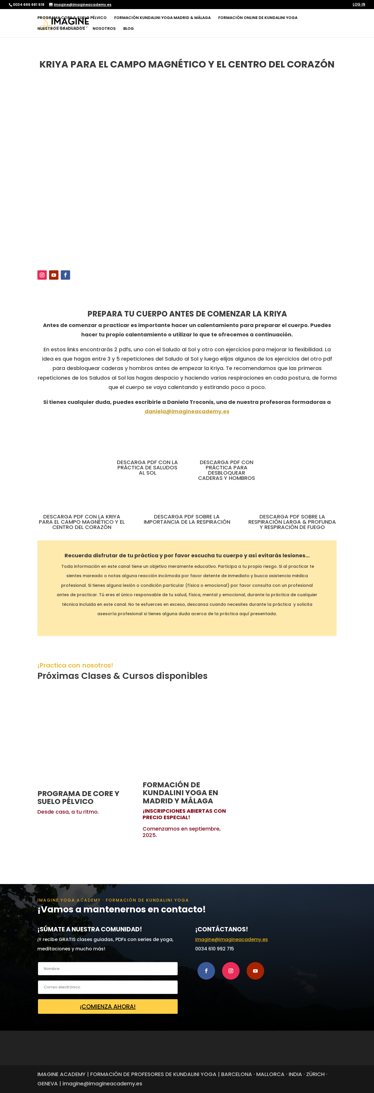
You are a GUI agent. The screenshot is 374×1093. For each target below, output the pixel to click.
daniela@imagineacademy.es (187, 411)
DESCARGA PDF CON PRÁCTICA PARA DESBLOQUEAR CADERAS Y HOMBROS (226, 470)
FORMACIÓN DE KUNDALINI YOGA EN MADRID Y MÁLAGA (180, 793)
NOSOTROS (104, 29)
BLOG (128, 29)
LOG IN (359, 5)
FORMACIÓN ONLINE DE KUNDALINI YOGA (257, 18)
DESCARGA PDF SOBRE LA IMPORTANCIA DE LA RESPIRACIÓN (187, 519)
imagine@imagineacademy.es (231, 939)
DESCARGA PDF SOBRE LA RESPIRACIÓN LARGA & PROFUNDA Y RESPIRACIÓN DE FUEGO (292, 522)
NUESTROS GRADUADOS (61, 29)
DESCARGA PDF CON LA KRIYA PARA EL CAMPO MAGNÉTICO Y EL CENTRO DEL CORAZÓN (82, 522)
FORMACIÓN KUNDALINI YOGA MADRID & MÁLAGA (162, 18)
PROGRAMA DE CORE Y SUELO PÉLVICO (78, 797)
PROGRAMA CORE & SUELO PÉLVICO (72, 18)
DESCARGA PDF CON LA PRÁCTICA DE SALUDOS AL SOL (147, 467)
